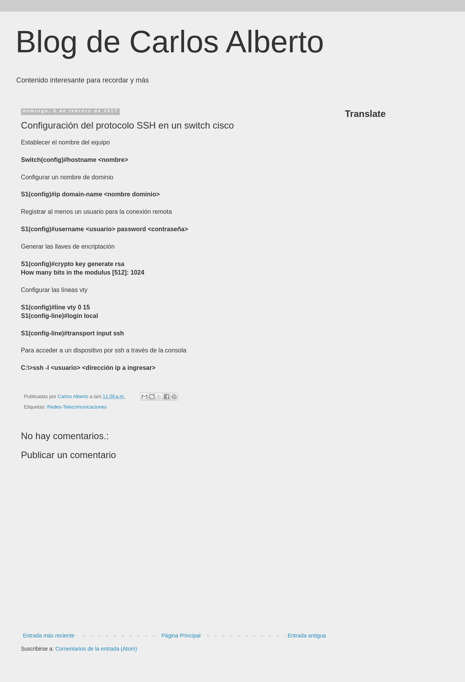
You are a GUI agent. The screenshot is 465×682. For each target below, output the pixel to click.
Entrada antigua (307, 635)
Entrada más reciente (48, 635)
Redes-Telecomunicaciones (77, 407)
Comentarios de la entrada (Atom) (96, 649)
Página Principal (181, 635)
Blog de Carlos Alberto (170, 41)
